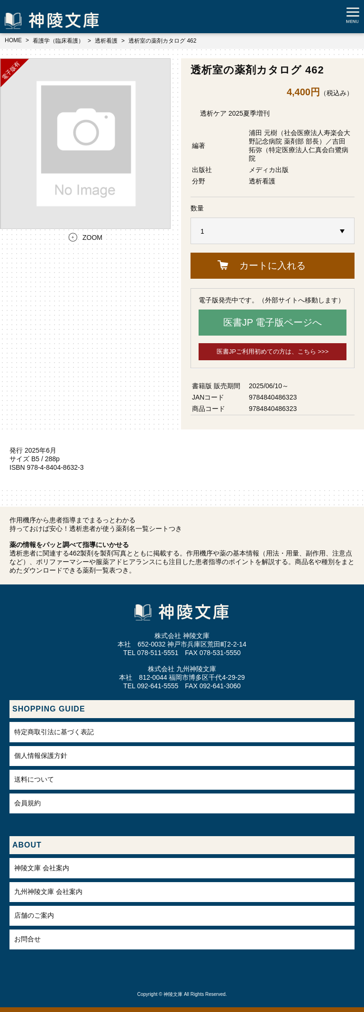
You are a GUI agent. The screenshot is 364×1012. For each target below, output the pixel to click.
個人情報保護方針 (40, 755)
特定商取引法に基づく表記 (54, 732)
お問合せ (27, 939)
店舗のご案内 (34, 915)
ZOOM (92, 237)
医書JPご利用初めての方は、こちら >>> (273, 351)
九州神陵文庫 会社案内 (48, 891)
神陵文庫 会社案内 (41, 868)
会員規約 (27, 803)
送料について (34, 779)
